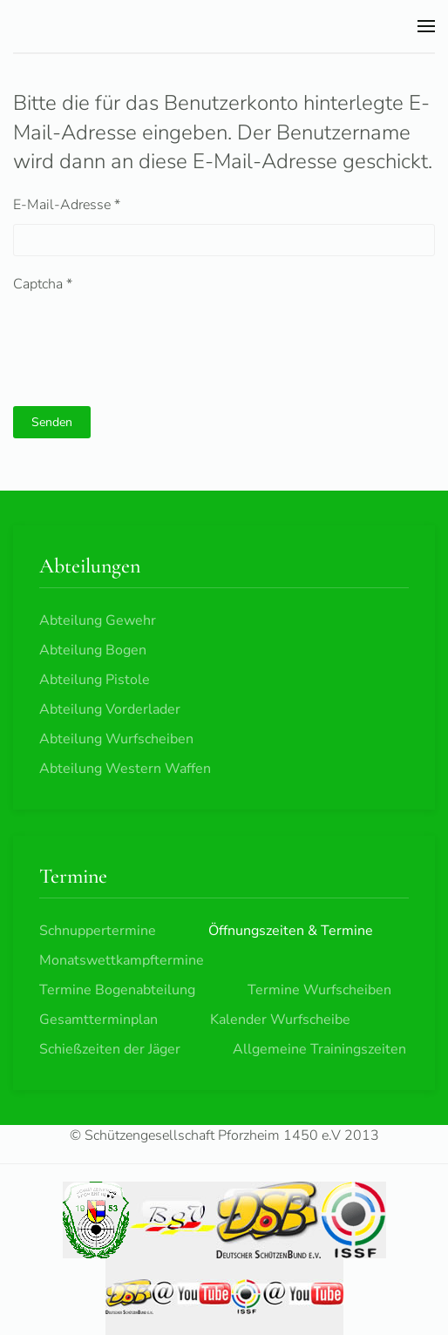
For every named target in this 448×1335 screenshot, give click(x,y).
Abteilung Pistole (94, 679)
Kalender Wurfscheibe (280, 1019)
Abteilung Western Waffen (125, 768)
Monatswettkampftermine (121, 960)
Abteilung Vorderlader (109, 709)
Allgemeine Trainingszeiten (319, 1049)
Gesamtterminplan (98, 1019)
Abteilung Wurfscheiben (116, 739)
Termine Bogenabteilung (117, 990)
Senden (51, 422)
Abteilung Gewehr (97, 620)
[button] (426, 26)
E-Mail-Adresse (66, 204)
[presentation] (145, 337)
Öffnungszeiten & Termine (290, 930)
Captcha (42, 284)
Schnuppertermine (97, 930)
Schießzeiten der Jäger (109, 1049)
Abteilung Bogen (92, 650)
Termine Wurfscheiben (319, 990)
